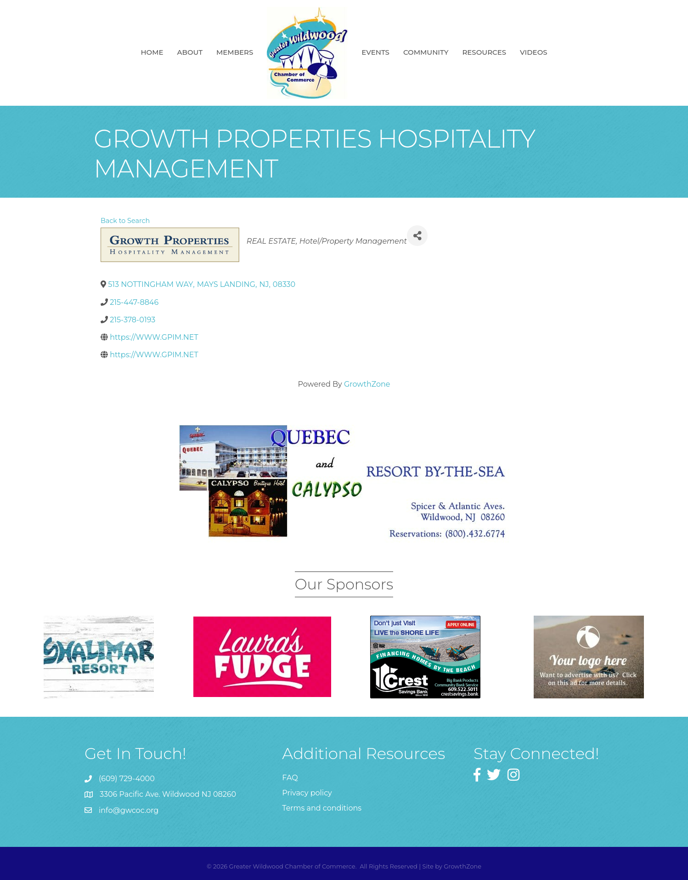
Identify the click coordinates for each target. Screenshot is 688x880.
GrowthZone (367, 384)
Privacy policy (307, 793)
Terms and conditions (321, 808)
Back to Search (125, 221)
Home (152, 52)
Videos (533, 52)
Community (426, 52)
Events (375, 52)
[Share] (417, 235)
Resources (484, 52)
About (190, 52)
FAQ (290, 777)
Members (234, 52)
